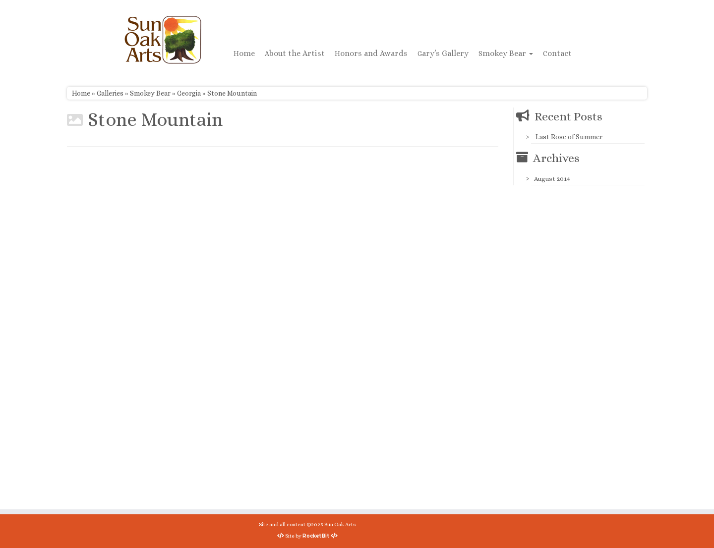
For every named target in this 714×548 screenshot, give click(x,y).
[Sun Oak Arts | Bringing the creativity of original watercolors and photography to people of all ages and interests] (162, 39)
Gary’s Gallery (443, 53)
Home (244, 53)
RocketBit (316, 535)
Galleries (110, 93)
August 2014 (552, 178)
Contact (557, 53)
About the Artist (295, 53)
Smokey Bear (505, 53)
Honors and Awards (371, 53)
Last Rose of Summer (569, 137)
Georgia (189, 93)
